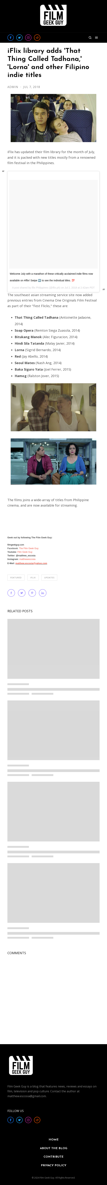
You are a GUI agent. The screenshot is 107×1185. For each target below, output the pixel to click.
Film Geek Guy (25, 552)
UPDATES (49, 577)
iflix (33, 577)
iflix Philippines (40, 287)
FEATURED (16, 577)
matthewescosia (27, 559)
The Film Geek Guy (28, 548)
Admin (13, 86)
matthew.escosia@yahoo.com (31, 563)
